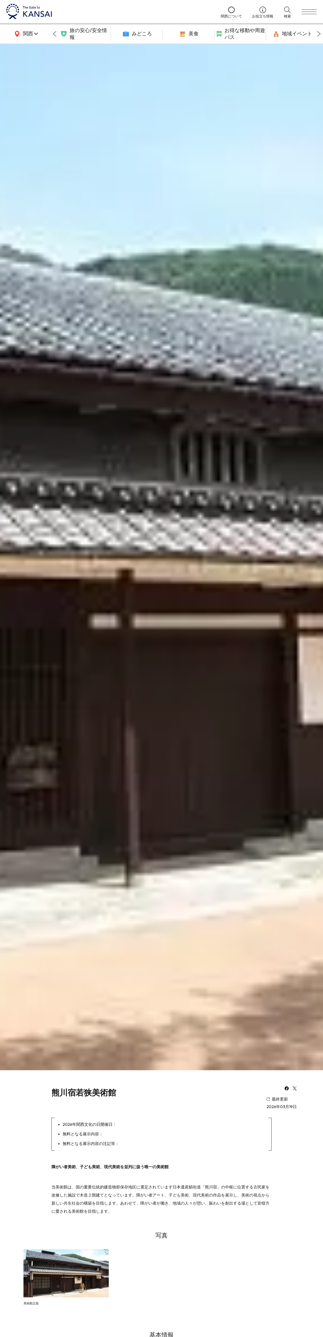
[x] (295, 1088)
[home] (108, 12)
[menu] (309, 11)
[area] (25, 33)
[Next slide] (319, 34)
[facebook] (287, 1088)
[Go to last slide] (54, 34)
